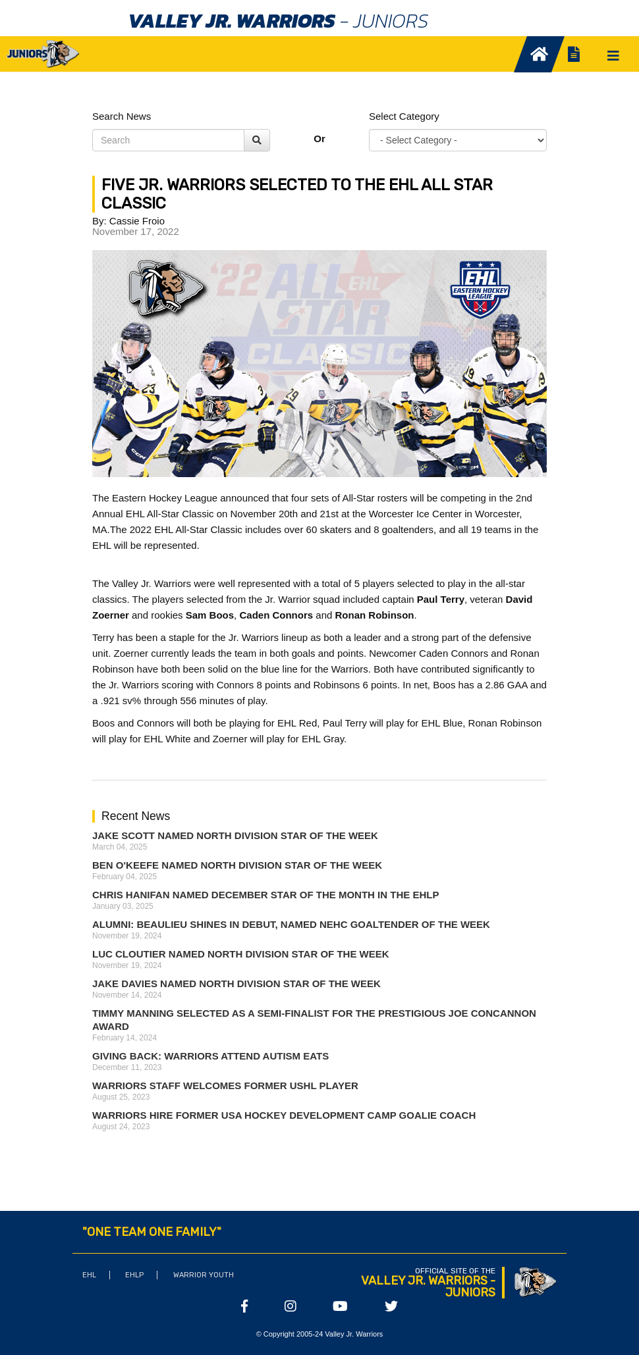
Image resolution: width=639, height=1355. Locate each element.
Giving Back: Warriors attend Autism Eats (210, 1055)
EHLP (134, 1275)
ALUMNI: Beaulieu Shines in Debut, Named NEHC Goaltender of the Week (291, 924)
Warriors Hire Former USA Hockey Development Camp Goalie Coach (284, 1115)
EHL (89, 1275)
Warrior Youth (203, 1275)
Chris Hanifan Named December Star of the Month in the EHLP (265, 894)
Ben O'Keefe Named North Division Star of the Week (237, 865)
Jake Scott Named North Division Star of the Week (235, 835)
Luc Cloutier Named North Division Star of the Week (240, 953)
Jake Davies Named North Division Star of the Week (236, 983)
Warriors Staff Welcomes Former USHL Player (225, 1085)
